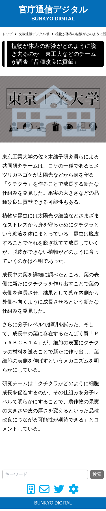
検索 (96, 474)
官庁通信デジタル (53, 9)
